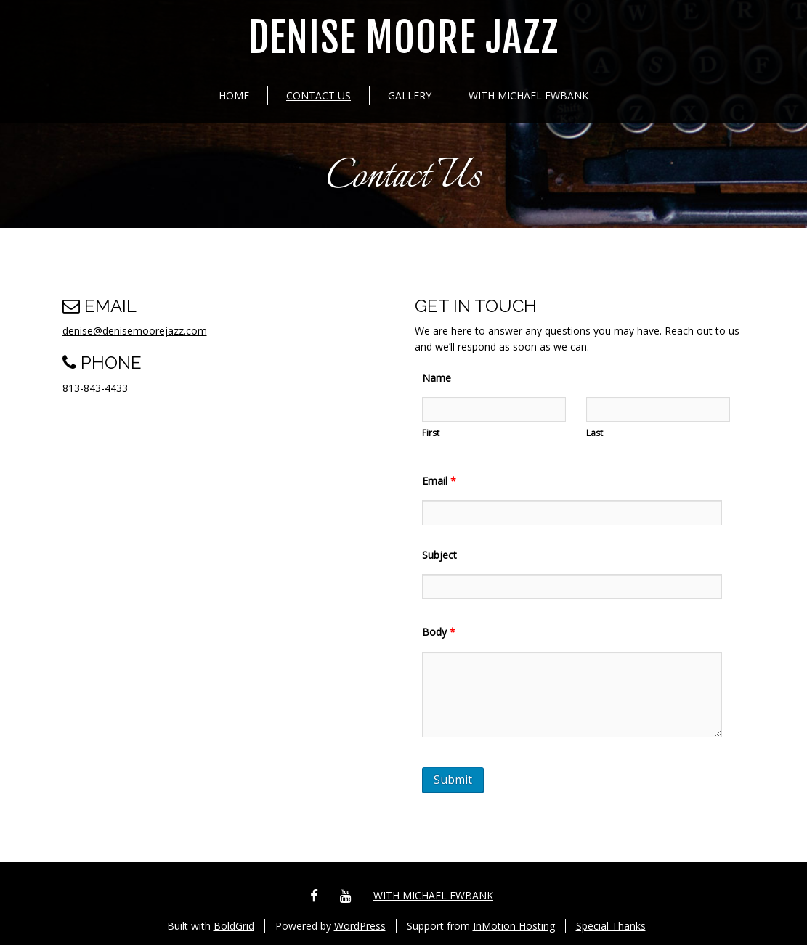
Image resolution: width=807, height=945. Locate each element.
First (430, 433)
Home (234, 95)
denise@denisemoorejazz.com (134, 331)
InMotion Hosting (514, 926)
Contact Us (318, 95)
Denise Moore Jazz (403, 38)
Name (436, 378)
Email (439, 481)
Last (594, 433)
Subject (439, 555)
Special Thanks (611, 926)
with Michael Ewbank (528, 95)
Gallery (409, 95)
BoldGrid (234, 926)
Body (438, 632)
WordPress (360, 926)
